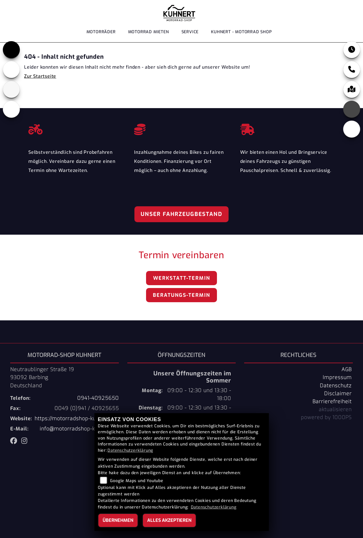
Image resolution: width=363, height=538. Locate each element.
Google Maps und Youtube (136, 481)
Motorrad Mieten (148, 32)
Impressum (337, 377)
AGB (346, 369)
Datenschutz (336, 385)
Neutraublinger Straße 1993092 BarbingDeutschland (42, 377)
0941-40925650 (98, 398)
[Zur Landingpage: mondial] (11, 89)
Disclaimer (338, 393)
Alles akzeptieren (169, 520)
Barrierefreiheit (332, 401)
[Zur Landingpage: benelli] (11, 69)
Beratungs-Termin (181, 295)
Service (190, 32)
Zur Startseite (40, 76)
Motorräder (101, 32)
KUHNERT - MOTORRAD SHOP (241, 32)
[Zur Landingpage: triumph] (11, 49)
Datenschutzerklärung (130, 450)
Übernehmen (118, 520)
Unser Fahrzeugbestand (181, 214)
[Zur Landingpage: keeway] (11, 109)
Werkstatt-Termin (181, 278)
